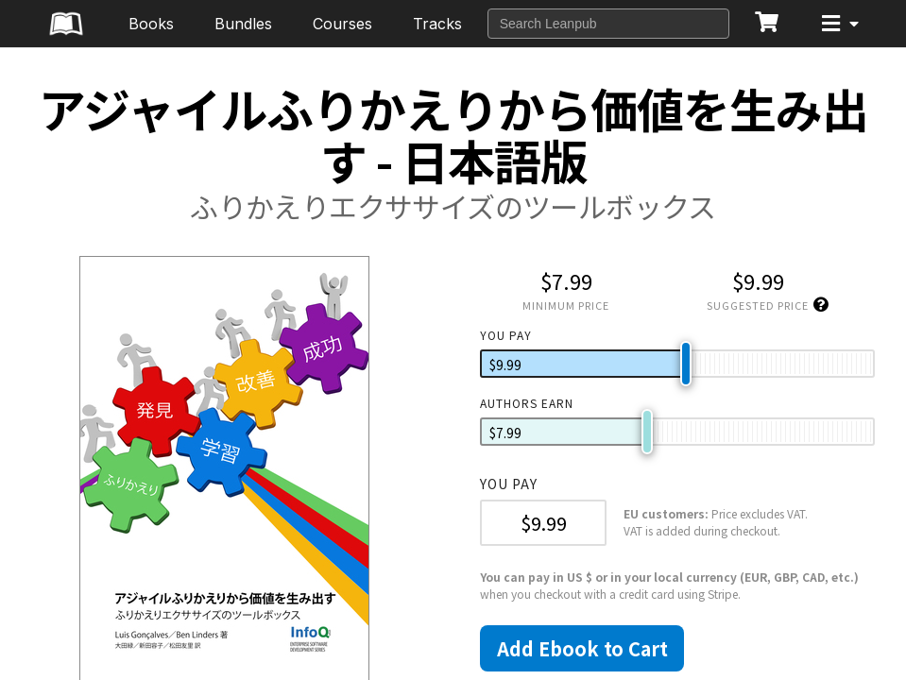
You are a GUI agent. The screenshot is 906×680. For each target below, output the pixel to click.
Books (151, 23)
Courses (342, 23)
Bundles (243, 23)
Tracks (437, 23)
